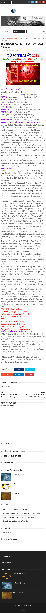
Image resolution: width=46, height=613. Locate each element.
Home (2, 38)
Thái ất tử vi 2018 (12, 38)
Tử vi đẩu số (30, 517)
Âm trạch (4, 509)
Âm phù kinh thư (17, 494)
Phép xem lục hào (18, 474)
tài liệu (4, 517)
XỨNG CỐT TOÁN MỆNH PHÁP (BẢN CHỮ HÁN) (16, 521)
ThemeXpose (27, 606)
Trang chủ (5, 31)
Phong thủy (25, 513)
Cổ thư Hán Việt (14, 509)
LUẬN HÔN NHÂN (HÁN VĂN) (11, 513)
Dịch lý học (25, 509)
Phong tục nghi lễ (37, 513)
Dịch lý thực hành (18, 484)
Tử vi (22, 517)
